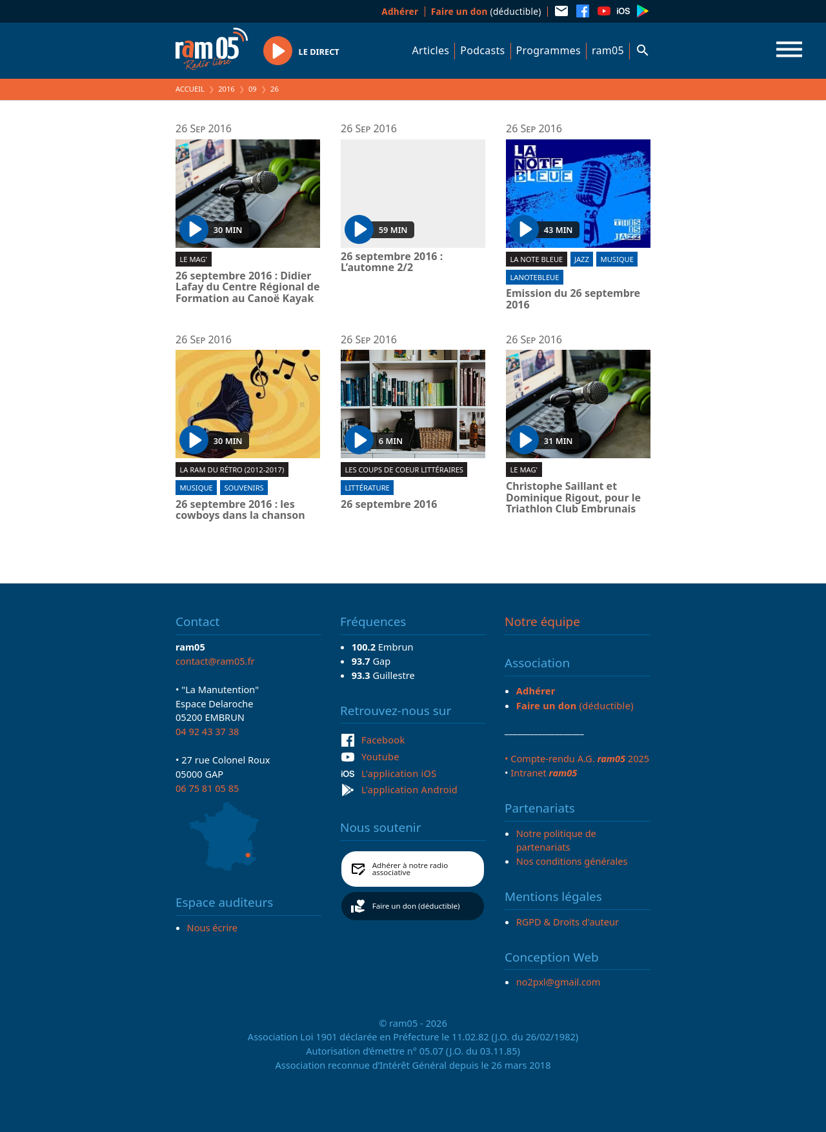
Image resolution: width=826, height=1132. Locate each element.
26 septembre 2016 (389, 504)
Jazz (581, 259)
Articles (431, 50)
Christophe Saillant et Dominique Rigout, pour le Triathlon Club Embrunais (573, 498)
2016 (226, 89)
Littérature (367, 487)
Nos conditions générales (572, 860)
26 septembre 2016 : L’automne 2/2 (392, 262)
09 (252, 89)
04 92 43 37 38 (207, 731)
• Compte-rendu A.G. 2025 (577, 758)
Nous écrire (212, 927)
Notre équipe (542, 621)
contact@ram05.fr (215, 660)
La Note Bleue (536, 259)
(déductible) (486, 11)
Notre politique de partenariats (556, 840)
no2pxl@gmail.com (558, 981)
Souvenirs (243, 487)
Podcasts (482, 50)
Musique (617, 259)
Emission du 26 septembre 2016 (573, 299)
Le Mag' (193, 259)
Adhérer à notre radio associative (410, 869)
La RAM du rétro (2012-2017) (231, 469)
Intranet (543, 772)
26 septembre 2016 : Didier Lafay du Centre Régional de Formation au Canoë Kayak (248, 287)
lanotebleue (534, 277)
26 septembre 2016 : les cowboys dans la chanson (240, 510)
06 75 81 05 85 (207, 788)
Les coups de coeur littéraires (404, 469)
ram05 (608, 50)
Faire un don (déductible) (416, 906)
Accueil (190, 89)
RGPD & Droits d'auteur (567, 921)
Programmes (548, 50)
